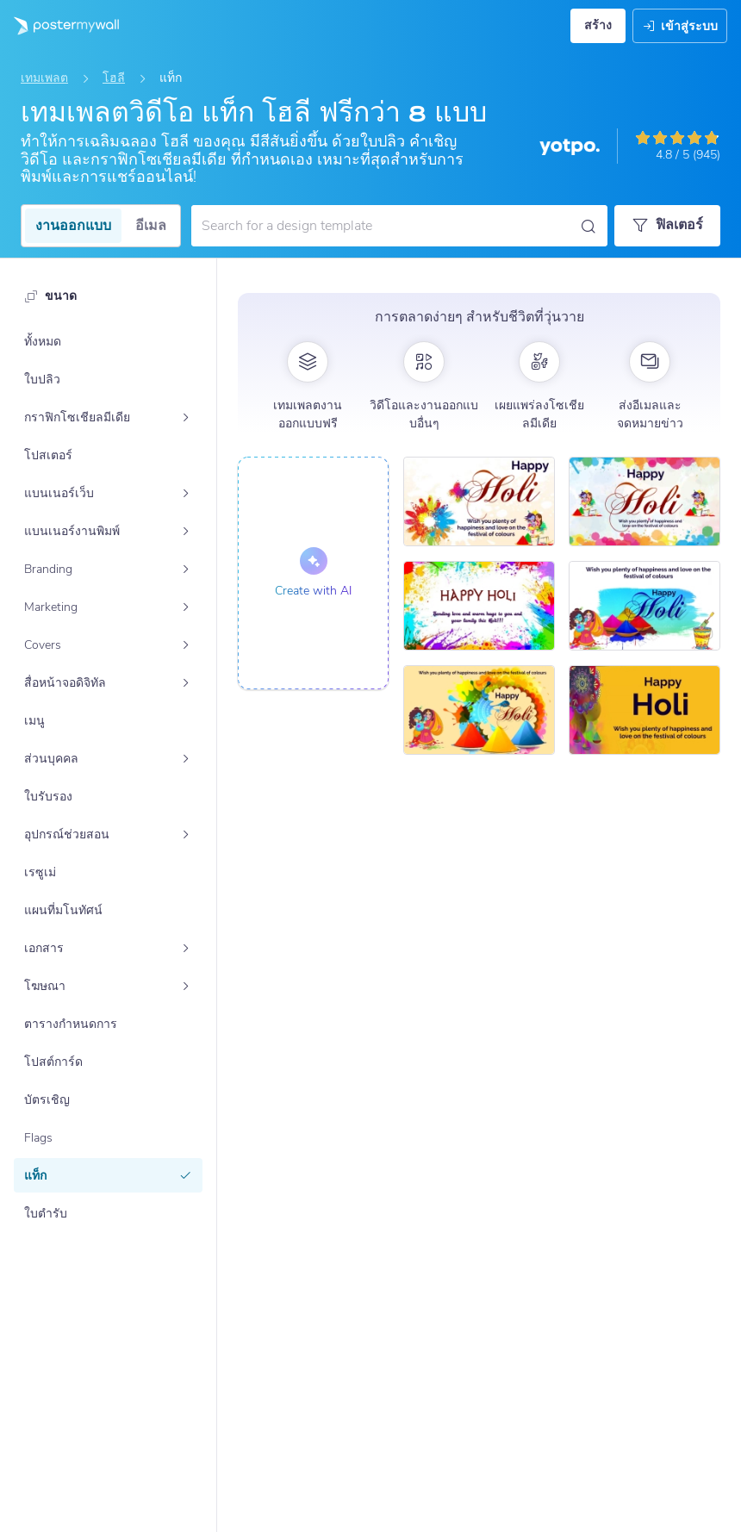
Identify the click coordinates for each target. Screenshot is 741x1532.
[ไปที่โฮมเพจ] (59, 26)
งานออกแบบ (73, 225)
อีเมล (150, 225)
